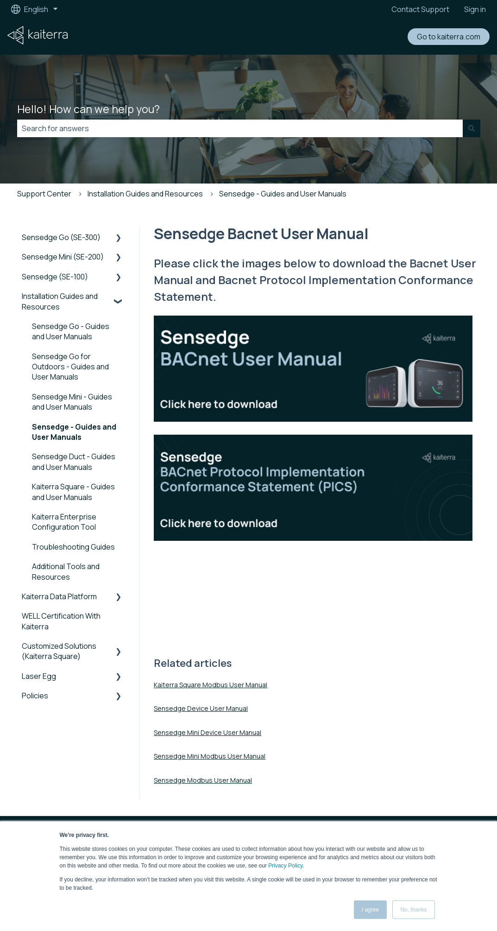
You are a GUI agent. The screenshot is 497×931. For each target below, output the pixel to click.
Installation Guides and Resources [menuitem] (60, 301)
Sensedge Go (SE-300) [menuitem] (61, 237)
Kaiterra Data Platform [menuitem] (59, 596)
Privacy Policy (285, 865)
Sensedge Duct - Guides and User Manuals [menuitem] (73, 461)
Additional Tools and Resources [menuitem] (66, 571)
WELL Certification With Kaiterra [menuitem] (61, 621)
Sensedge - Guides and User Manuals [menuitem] (74, 432)
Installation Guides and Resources (145, 194)
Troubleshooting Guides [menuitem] (73, 547)
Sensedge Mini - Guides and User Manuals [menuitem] (72, 402)
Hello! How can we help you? (88, 108)
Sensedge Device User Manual (201, 708)
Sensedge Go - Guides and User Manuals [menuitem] (70, 331)
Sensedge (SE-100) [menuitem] (55, 277)
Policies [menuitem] (35, 695)
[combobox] (240, 128)
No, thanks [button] (413, 909)
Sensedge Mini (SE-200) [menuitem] (63, 257)
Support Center (44, 194)
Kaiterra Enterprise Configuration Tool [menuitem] (64, 522)
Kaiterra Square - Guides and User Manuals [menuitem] (73, 491)
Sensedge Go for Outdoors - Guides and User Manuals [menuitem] (70, 366)
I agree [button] (370, 909)
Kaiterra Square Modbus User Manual (210, 684)
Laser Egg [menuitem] (39, 676)
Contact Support (420, 9)
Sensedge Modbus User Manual (203, 780)
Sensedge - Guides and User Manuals (282, 194)
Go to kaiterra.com (448, 37)
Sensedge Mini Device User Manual (207, 732)
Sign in (475, 9)
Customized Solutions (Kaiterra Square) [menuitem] (59, 651)
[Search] (471, 128)
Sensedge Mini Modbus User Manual (209, 756)
